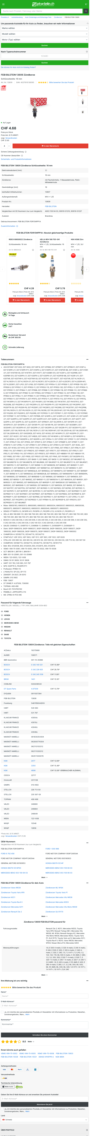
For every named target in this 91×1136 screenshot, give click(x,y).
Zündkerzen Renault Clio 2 (11, 912)
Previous (2, 269)
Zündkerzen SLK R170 (54, 912)
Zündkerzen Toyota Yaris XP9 (12, 892)
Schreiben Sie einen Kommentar (45, 1035)
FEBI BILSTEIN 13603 (64, 1053)
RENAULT (8, 631)
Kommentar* (6, 1020)
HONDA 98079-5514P (54, 863)
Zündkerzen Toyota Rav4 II (11, 902)
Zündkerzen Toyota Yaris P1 (57, 892)
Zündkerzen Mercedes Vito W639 (59, 897)
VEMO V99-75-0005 (27, 1053)
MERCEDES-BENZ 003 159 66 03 (59, 868)
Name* (3, 992)
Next (86, 269)
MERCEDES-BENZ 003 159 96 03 (59, 873)
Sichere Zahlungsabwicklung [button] (14, 152)
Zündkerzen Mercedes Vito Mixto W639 (61, 907)
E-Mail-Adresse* (7, 1001)
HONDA (7, 615)
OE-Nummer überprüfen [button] (12, 155)
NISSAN (7, 627)
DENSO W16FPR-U (46, 1057)
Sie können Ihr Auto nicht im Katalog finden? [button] (18, 67)
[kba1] (44, 56)
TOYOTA (7, 638)
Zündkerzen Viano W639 (11, 888)
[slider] (6, 987)
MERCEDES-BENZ (11, 623)
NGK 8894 (60, 1057)
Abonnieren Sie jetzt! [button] (44, 1104)
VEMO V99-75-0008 (46, 1053)
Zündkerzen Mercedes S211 (12, 907)
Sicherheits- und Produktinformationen (16, 159)
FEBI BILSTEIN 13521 (28, 1057)
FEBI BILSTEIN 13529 (9, 1057)
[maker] (44, 28)
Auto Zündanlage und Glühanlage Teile (38, 17)
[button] (86, 11)
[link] (86, 4)
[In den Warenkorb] (21, 300)
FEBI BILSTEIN (51, 206)
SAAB (6, 634)
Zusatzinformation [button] (9, 226)
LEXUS (7, 619)
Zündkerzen (58, 17)
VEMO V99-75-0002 (9, 1053)
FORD (6, 611)
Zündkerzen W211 (8, 897)
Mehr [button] (27, 1014)
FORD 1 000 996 (52, 849)
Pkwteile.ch (5, 17)
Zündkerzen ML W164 (54, 888)
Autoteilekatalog (17, 17)
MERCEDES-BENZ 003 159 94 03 (14, 873)
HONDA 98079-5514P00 (11, 868)
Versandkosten (11, 138)
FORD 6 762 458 (7, 854)
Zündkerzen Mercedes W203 (57, 902)
